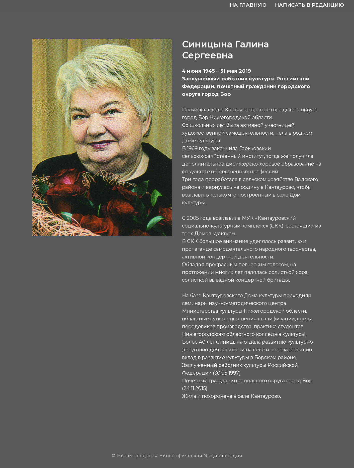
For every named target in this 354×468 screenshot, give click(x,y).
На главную (248, 5)
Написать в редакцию (309, 5)
